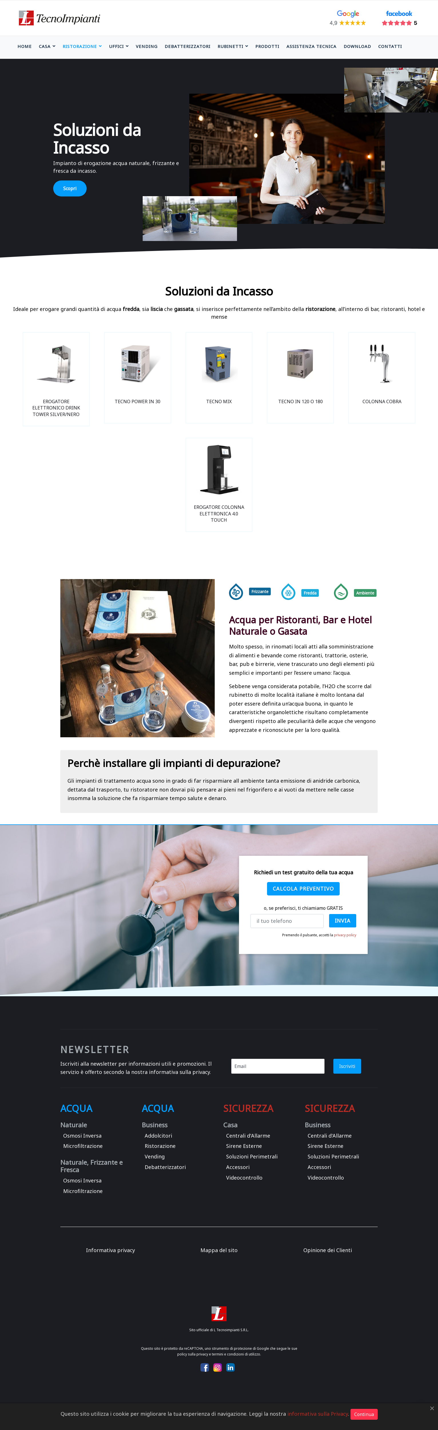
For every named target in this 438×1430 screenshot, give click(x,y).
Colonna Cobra (382, 401)
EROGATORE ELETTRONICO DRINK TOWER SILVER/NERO (56, 407)
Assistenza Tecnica (311, 46)
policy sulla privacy (192, 1354)
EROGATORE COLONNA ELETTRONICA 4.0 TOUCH (219, 513)
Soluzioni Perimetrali (252, 1156)
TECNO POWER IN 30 (137, 401)
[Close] (432, 1408)
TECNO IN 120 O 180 (300, 401)
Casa (45, 46)
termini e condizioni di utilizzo (236, 1354)
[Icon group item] (204, 1367)
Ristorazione (80, 46)
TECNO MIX (219, 401)
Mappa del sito (219, 1250)
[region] (219, 159)
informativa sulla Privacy (317, 1413)
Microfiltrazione (83, 1145)
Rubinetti (230, 46)
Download (357, 46)
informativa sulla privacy (179, 1072)
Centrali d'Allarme (248, 1135)
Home (24, 46)
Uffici (116, 46)
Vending (147, 46)
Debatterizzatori (187, 46)
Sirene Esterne (244, 1145)
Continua (364, 1414)
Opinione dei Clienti (327, 1250)
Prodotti (267, 46)
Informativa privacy (110, 1250)
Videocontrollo (244, 1177)
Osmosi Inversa (82, 1135)
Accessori (238, 1167)
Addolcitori (158, 1135)
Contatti (390, 46)
